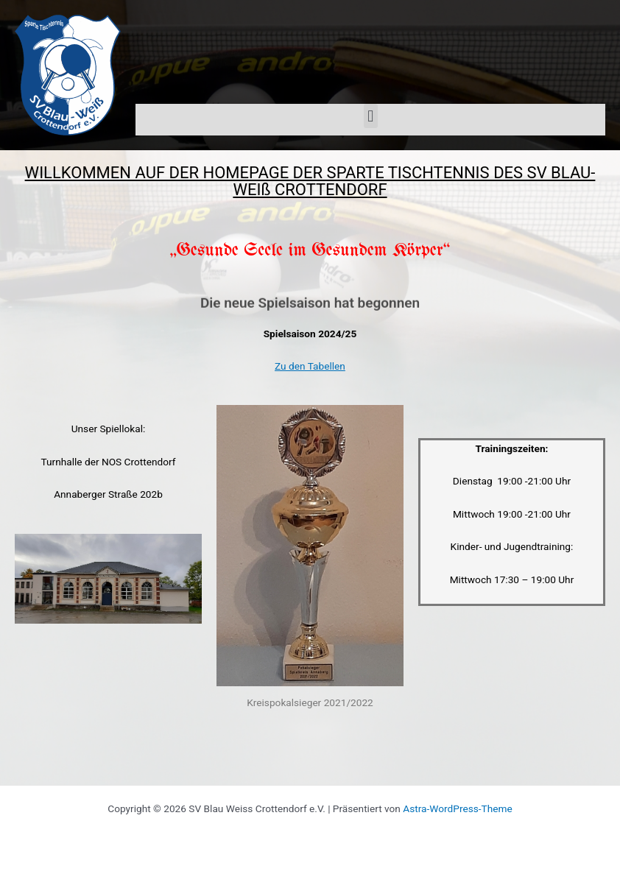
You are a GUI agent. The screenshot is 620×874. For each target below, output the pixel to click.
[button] (371, 116)
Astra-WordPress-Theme (457, 808)
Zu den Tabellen (310, 366)
